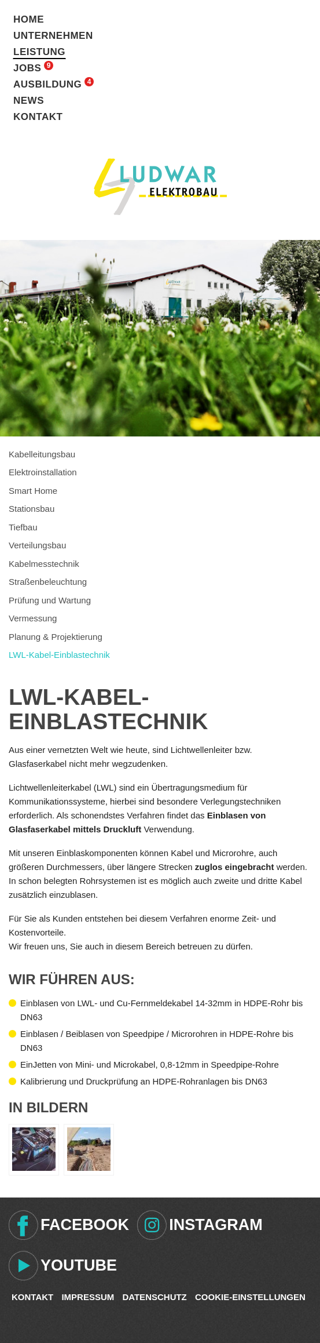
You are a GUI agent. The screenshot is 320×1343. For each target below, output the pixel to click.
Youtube (79, 1265)
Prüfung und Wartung (50, 600)
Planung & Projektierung (55, 637)
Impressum (87, 1297)
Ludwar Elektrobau (160, 187)
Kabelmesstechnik (44, 564)
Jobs (27, 68)
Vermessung (33, 618)
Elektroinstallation (43, 472)
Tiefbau (23, 527)
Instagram (216, 1224)
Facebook (85, 1224)
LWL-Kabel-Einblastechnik (59, 655)
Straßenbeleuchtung (48, 582)
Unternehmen (53, 35)
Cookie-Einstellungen (250, 1297)
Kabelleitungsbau (42, 454)
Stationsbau (31, 509)
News (28, 100)
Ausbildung (47, 84)
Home (28, 19)
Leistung (39, 51)
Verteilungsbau (37, 545)
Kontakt (37, 116)
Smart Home (33, 491)
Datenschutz (154, 1297)
